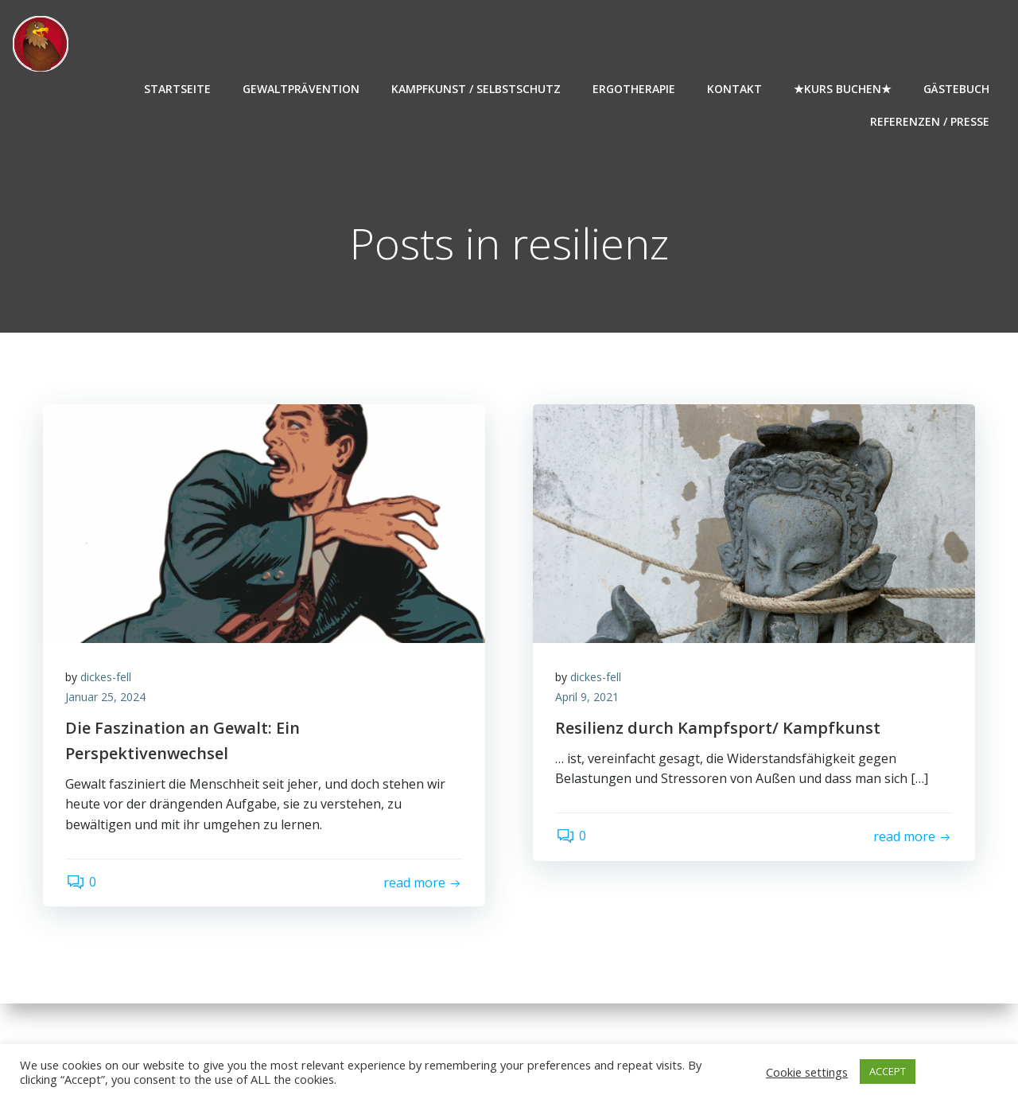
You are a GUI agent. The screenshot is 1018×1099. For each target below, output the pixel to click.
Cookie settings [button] (807, 1072)
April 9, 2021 (588, 699)
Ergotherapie (634, 87)
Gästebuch (957, 87)
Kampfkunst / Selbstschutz (476, 87)
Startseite (178, 87)
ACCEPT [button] (887, 1071)
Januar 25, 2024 (107, 699)
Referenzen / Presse (930, 120)
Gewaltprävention (301, 87)
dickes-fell (107, 678)
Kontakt (735, 87)
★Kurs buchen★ (843, 87)
